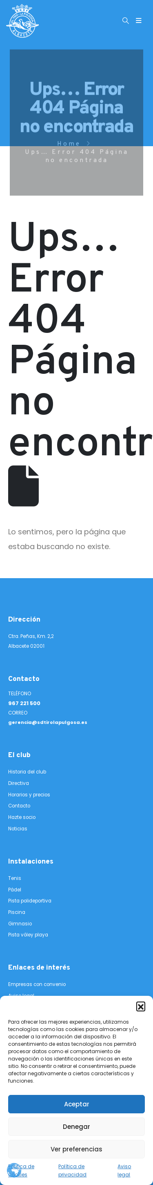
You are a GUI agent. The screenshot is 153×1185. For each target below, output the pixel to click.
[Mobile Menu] (139, 21)
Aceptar (76, 1104)
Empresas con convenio (37, 984)
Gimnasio (20, 923)
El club (19, 755)
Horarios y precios (29, 795)
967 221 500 (24, 703)
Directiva (18, 783)
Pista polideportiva (29, 901)
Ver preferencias (76, 1149)
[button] (141, 1006)
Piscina (16, 912)
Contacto (24, 679)
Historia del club (27, 772)
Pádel (14, 889)
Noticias (17, 828)
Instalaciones (30, 861)
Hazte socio (21, 817)
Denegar (76, 1126)
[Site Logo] (22, 21)
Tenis (14, 878)
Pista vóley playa (28, 935)
